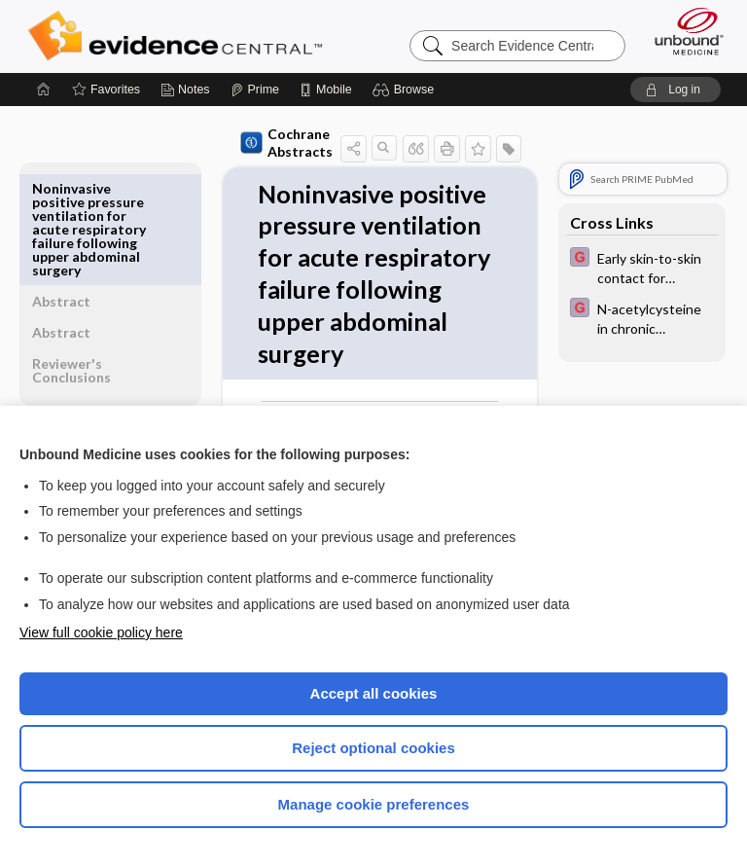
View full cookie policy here (101, 632)
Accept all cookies (374, 693)
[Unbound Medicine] (683, 31)
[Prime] (255, 89)
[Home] (44, 89)
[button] (406, 89)
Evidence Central (179, 36)
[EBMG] (642, 266)
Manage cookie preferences (374, 804)
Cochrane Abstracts (250, 143)
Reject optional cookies (373, 748)
